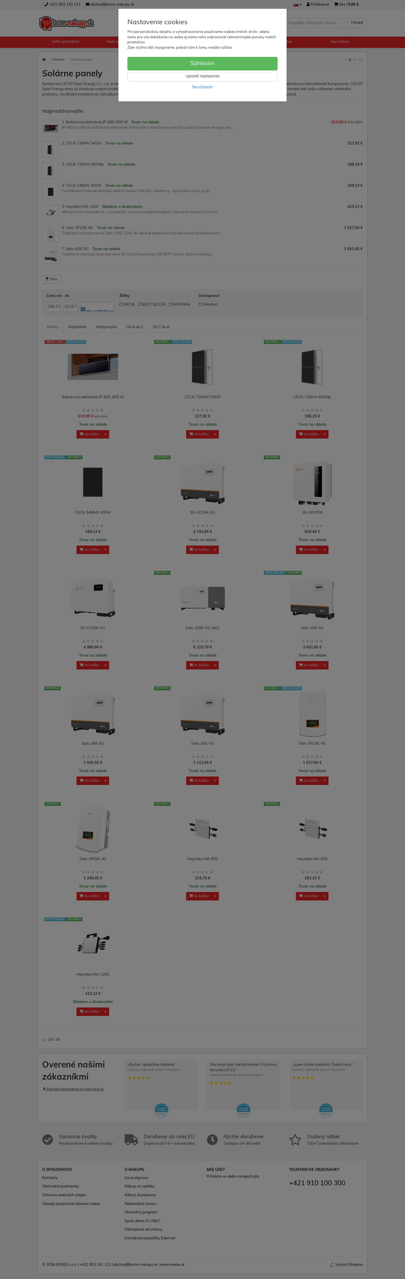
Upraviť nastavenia (202, 76)
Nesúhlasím (202, 87)
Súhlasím (202, 63)
